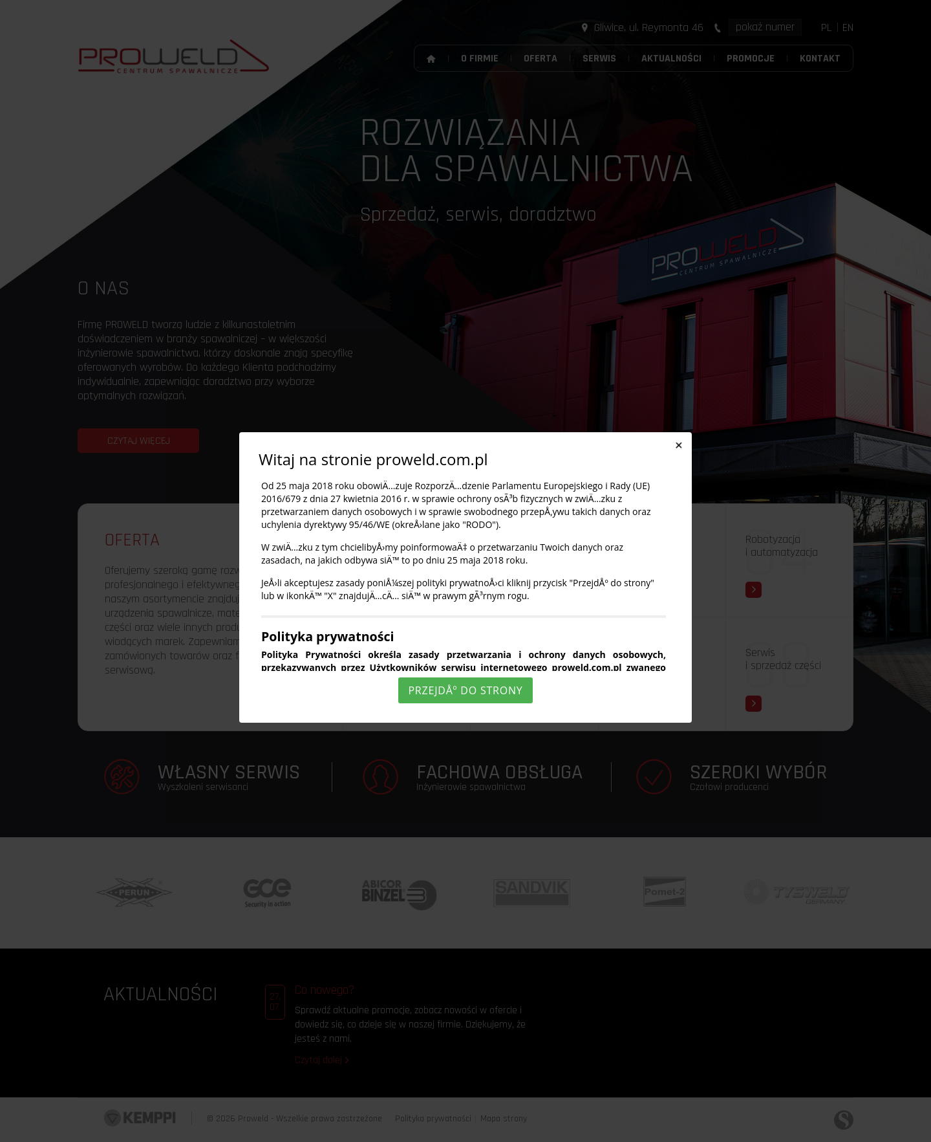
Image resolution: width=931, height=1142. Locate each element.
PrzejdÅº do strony (465, 690)
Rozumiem (467, 1131)
